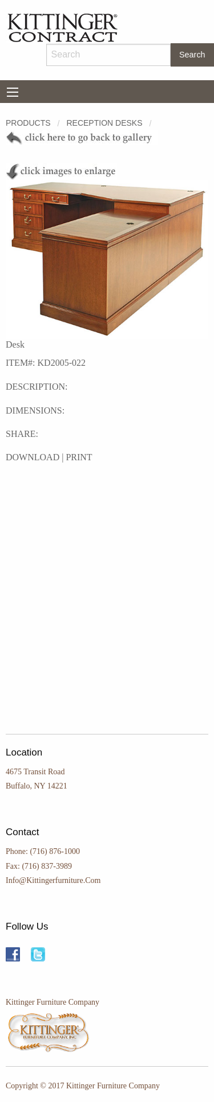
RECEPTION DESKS (104, 122)
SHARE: (22, 434)
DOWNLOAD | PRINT (49, 457)
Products (28, 122)
